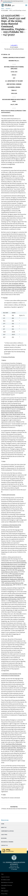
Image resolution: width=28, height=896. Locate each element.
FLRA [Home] (9, 5)
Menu (26, 5)
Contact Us (4, 845)
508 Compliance (4, 891)
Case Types (4, 834)
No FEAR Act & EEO (5, 879)
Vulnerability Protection (6, 885)
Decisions (8, 8)
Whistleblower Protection (7, 882)
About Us (3, 827)
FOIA (2, 874)
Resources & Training (7, 841)
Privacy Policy (4, 893)
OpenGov (3, 888)
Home (2, 8)
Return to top (4, 820)
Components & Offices (7, 831)
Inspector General (5, 877)
